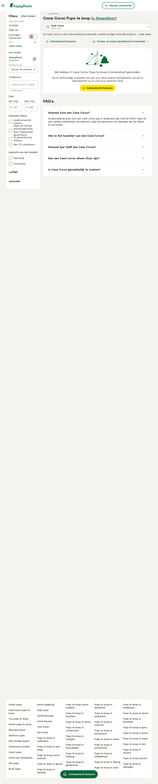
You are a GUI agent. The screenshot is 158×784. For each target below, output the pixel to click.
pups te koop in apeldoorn (103, 715)
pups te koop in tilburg (107, 762)
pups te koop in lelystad (75, 715)
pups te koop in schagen (75, 738)
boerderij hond (17, 730)
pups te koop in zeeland (103, 723)
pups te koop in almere (132, 751)
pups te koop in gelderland (75, 764)
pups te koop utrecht (135, 758)
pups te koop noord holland (48, 757)
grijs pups (42, 710)
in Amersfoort (104, 75)
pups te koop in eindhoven (132, 706)
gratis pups (15, 704)
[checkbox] (10, 136)
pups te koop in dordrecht (103, 706)
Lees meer (145, 91)
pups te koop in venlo (78, 722)
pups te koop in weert (135, 713)
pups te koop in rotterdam (46, 739)
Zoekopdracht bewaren (61, 98)
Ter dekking (18, 100)
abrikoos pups (17, 735)
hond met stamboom (21, 757)
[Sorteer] (121, 98)
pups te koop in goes (135, 727)
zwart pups (15, 752)
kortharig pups (45, 715)
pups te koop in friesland (132, 720)
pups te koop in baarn (106, 739)
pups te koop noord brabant (77, 706)
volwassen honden (19, 746)
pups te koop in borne (135, 733)
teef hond (43, 726)
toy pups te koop (18, 718)
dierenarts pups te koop (19, 712)
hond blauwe (44, 721)
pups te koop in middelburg (103, 755)
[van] (15, 255)
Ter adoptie (17, 92)
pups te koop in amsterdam (103, 746)
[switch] (33, 112)
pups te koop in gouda (49, 764)
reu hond (42, 732)
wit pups (14, 763)
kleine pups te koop (20, 724)
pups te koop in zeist (106, 767)
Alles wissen (28, 73)
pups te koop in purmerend (103, 732)
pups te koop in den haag (48, 748)
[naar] (31, 255)
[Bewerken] (34, 207)
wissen (31, 119)
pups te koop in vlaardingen (75, 746)
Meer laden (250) (28, 194)
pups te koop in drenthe (46, 771)
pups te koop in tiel (134, 744)
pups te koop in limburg (75, 755)
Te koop (16, 85)
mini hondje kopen (19, 741)
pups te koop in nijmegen (132, 765)
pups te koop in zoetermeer (75, 729)
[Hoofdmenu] (3, 5)
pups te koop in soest (135, 738)
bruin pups (15, 768)
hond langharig (45, 704)
